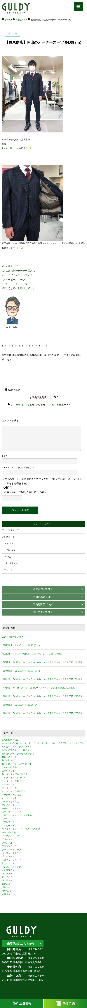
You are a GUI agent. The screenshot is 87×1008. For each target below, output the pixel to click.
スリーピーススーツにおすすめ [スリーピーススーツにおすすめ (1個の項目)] (17, 815)
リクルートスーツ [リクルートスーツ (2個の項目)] (10, 863)
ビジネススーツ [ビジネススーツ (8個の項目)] (9, 839)
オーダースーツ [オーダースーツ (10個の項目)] (9, 788)
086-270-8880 (36, 958)
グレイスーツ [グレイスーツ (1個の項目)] (8, 805)
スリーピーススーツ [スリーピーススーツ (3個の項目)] (11, 812)
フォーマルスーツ (10, 530)
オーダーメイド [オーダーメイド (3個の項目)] (9, 798)
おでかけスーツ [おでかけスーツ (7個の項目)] (9, 760)
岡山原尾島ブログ (61, 405)
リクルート (10, 557)
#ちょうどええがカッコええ (17, 275)
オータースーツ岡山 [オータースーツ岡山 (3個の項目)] (11, 781)
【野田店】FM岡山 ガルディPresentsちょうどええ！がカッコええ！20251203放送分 (43, 713)
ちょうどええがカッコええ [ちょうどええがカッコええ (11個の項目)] (14, 774)
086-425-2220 (36, 967)
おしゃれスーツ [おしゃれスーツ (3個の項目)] (9, 757)
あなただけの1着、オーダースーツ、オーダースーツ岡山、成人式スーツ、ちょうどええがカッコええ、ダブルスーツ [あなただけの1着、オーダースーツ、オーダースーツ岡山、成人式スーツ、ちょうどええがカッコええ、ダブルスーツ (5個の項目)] (43, 745)
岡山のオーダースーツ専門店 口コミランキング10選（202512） (33, 653)
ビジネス (29, 405)
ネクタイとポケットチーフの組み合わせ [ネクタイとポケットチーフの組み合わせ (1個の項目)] (21, 829)
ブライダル (10, 550)
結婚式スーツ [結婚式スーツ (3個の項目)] (8, 894)
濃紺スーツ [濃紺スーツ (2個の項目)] (7, 887)
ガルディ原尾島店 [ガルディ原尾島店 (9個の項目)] (10, 801)
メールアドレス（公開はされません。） (18, 468)
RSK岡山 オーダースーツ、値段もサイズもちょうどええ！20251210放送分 (38, 688)
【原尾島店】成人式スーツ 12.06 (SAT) (20, 705)
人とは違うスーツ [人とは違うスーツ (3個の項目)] (10, 870)
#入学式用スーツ (10, 148)
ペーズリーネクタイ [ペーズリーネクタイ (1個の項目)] (11, 853)
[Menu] (78, 6)
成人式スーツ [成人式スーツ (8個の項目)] (8, 880)
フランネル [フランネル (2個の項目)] (7, 843)
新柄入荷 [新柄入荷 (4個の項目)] (6, 884)
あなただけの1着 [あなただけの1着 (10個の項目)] (10, 739)
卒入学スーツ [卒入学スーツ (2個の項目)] (8, 873)
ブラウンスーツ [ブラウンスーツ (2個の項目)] (9, 846)
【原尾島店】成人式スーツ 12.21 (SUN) (21, 670)
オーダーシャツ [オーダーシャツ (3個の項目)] (9, 784)
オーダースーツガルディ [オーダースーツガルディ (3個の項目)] (13, 791)
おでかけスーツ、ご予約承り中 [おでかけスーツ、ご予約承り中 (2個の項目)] (17, 764)
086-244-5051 (36, 949)
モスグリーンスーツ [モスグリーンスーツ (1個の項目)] (11, 860)
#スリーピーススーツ (13, 279)
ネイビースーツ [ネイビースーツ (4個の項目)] (9, 825)
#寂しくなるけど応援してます (18, 288)
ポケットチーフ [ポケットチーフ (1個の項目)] (9, 856)
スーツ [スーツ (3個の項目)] (5, 818)
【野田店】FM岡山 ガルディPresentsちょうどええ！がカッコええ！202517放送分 (42, 679)
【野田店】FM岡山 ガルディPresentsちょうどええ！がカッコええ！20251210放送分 (43, 696)
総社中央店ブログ (42, 612)
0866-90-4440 (36, 975)
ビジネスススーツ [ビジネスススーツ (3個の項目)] (10, 836)
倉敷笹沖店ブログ (42, 589)
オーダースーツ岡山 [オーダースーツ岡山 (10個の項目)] (11, 794)
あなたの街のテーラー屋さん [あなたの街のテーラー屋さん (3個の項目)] (16, 750)
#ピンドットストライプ (15, 284)
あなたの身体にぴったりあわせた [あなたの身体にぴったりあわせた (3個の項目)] (18, 753)
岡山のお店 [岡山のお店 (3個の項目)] (7, 877)
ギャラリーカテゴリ (42, 524)
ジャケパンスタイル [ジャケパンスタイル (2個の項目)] (11, 808)
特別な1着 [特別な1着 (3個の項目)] (7, 890)
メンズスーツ (43, 405)
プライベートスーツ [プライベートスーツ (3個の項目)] (11, 849)
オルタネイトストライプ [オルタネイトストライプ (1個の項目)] (13, 777)
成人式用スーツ (12, 563)
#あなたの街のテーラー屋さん (18, 270)
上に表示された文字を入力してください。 (25, 492)
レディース (7, 570)
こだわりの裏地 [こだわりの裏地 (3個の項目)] (9, 767)
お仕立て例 (17, 405)
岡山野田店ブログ (42, 604)
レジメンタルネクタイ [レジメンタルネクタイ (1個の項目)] (12, 866)
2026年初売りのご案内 (13, 637)
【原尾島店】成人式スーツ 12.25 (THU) (21, 645)
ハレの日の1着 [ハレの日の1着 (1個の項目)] (9, 832)
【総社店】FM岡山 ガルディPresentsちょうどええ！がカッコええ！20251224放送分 (43, 662)
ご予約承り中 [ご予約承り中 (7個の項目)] (8, 770)
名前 (3, 456)
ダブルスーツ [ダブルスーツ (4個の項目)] (8, 822)
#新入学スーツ (10, 266)
